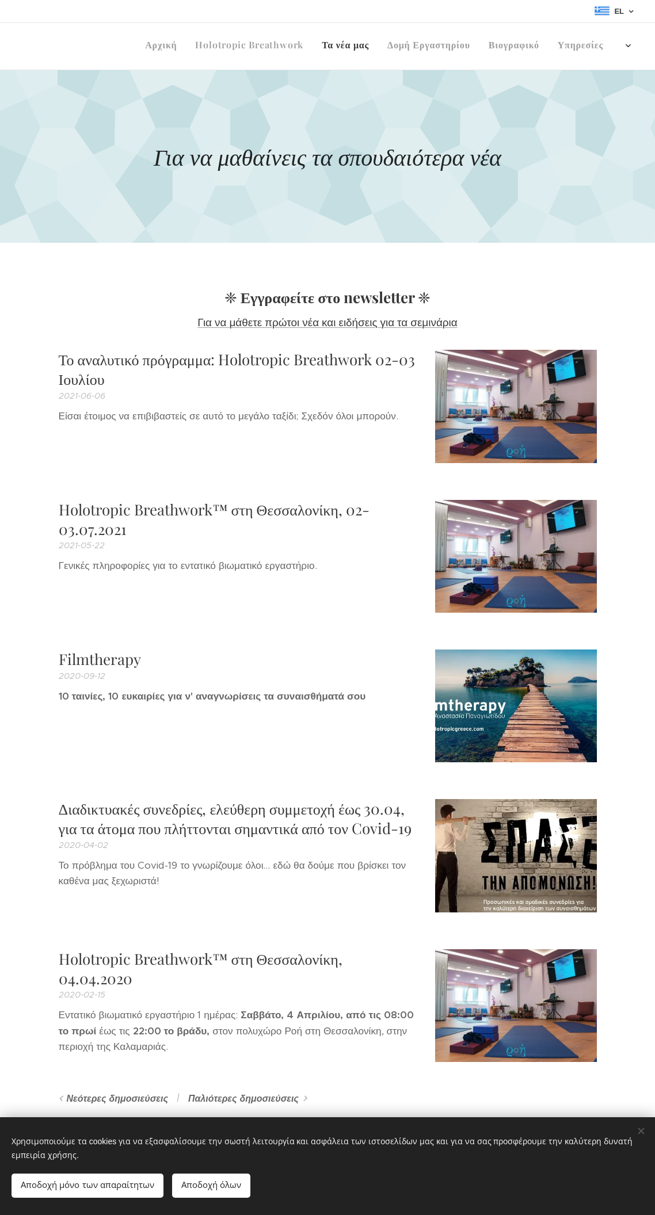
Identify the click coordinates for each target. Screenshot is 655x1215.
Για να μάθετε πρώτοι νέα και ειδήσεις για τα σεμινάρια (327, 322)
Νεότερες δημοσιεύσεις (117, 1098)
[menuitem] (491, 46)
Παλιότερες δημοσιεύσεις (243, 1098)
